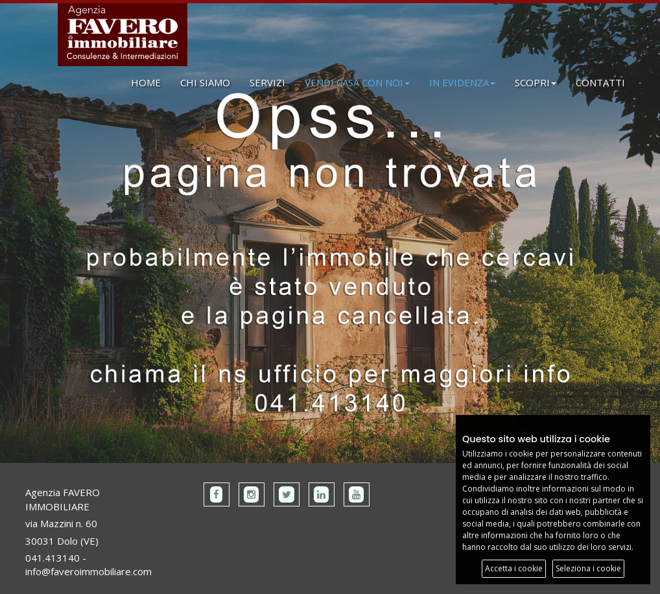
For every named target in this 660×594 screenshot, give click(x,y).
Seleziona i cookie (588, 568)
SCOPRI (535, 82)
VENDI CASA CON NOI (357, 82)
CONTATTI (600, 82)
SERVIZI (267, 82)
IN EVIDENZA (462, 82)
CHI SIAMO (205, 82)
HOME (146, 82)
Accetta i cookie (514, 568)
